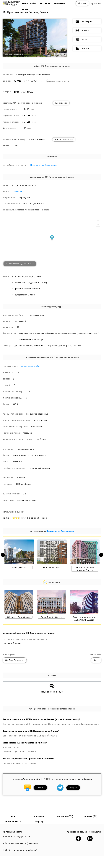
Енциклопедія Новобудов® (24, 850)
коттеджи (45, 3)
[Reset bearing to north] (98, 224)
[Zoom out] (98, 220)
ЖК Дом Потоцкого (14, 660)
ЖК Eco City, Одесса (52, 567)
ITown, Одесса (19, 567)
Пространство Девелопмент (44, 165)
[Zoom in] (98, 216)
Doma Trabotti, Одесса (51, 617)
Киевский (17, 191)
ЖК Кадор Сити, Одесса (18, 617)
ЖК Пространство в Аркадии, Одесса (84, 568)
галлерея (84, 21)
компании (59, 3)
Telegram (73, 787)
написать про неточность (58, 81)
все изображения (14, 53)
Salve (96, 660)
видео (82, 48)
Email (40, 787)
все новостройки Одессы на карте (19, 264)
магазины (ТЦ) (65, 816)
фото (82, 39)
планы (82, 30)
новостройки (29, 3)
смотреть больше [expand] (11, 643)
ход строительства (64, 139)
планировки (61, 102)
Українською (95, 3)
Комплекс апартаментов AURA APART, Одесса (84, 618)
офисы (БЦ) (90, 816)
